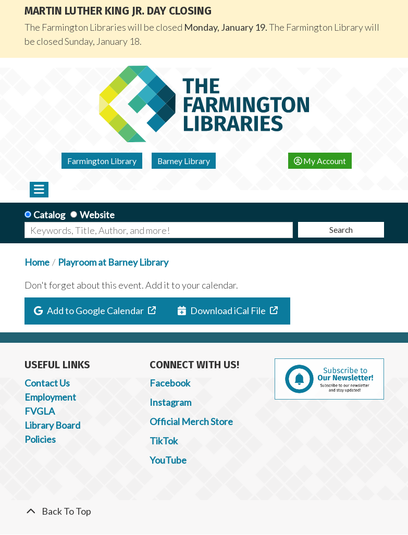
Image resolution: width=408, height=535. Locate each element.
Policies (40, 439)
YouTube (168, 460)
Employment (50, 397)
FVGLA (39, 411)
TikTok (164, 440)
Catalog (49, 214)
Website (97, 214)
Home (37, 262)
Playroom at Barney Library (113, 262)
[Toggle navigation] (39, 189)
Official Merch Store (191, 421)
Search (341, 229)
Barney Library (183, 161)
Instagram (170, 402)
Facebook (170, 383)
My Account (320, 161)
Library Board (52, 425)
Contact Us (47, 383)
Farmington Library (102, 161)
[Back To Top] (204, 511)
